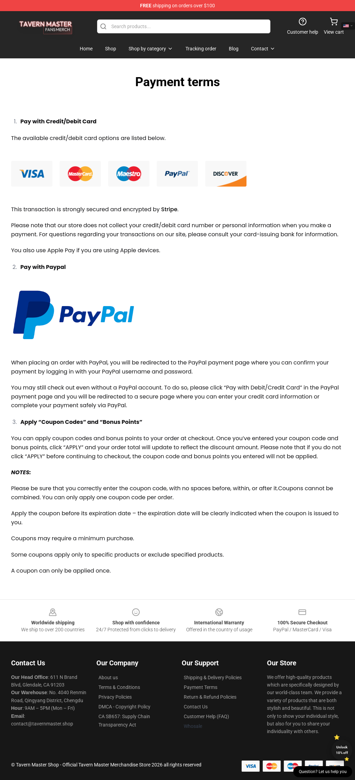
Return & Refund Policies (210, 697)
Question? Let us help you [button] (323, 771)
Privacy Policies (115, 697)
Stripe (169, 209)
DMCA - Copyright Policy (124, 706)
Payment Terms (200, 687)
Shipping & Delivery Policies (213, 677)
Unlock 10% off (342, 750)
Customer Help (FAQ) (206, 716)
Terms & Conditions (119, 687)
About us (108, 677)
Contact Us (196, 706)
